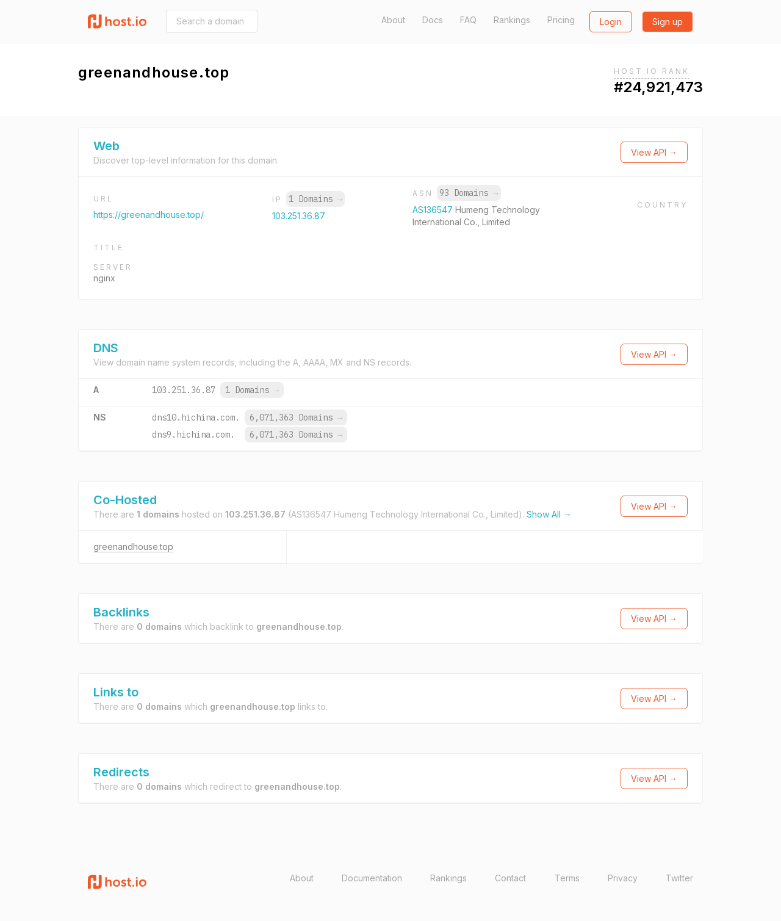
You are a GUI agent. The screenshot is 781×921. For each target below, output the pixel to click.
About (393, 20)
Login (611, 21)
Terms (567, 878)
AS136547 (433, 209)
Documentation (372, 878)
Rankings (512, 20)
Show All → (549, 514)
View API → (654, 152)
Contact (510, 878)
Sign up (667, 21)
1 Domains (315, 198)
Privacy (623, 878)
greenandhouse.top (133, 546)
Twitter (679, 878)
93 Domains (468, 192)
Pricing (561, 20)
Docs (432, 20)
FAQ (468, 20)
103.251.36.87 (298, 216)
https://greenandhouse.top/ (148, 214)
